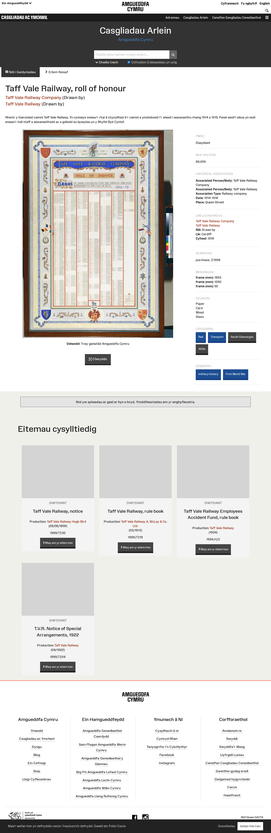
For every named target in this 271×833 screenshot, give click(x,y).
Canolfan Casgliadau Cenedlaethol (232, 763)
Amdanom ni (232, 730)
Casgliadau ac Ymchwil (24, 17)
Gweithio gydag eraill (232, 771)
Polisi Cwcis (117, 826)
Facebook (166, 755)
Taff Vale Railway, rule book (135, 511)
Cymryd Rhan (166, 739)
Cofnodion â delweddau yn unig (154, 62)
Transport (217, 336)
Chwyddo (98, 359)
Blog (36, 755)
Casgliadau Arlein (195, 17)
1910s (202, 348)
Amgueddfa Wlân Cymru (102, 788)
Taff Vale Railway (23, 103)
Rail (200, 336)
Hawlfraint (232, 795)
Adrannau (172, 17)
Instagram (167, 763)
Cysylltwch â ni (167, 730)
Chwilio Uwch (106, 62)
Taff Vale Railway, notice (58, 511)
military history (208, 374)
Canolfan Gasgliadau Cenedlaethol (236, 17)
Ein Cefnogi (37, 763)
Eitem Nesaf (56, 72)
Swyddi (232, 739)
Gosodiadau (226, 826)
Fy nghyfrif (249, 3)
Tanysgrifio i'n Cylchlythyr (167, 747)
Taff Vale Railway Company (33, 97)
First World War (236, 374)
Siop (36, 771)
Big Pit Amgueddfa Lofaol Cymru (101, 772)
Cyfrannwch (229, 3)
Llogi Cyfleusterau (36, 779)
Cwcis (232, 787)
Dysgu (37, 747)
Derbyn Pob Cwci (250, 826)
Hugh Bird (79, 521)
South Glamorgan (242, 336)
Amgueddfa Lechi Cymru (101, 780)
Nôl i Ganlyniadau (20, 72)
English (265, 3)
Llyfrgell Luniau (232, 755)
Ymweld (37, 730)
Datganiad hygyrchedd (232, 779)
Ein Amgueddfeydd (17, 3)
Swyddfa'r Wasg (232, 747)
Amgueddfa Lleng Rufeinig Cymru (102, 796)
